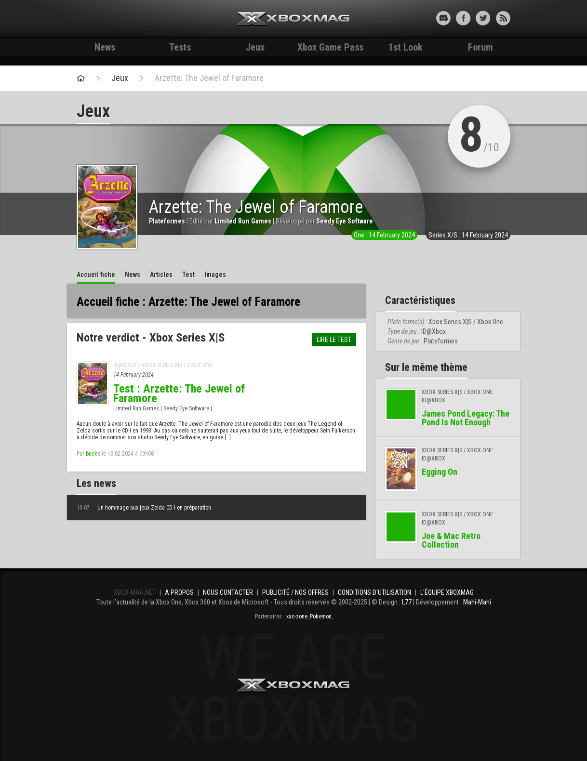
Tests (180, 47)
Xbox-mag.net (293, 19)
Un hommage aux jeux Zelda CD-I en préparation (144, 507)
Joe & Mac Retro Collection (451, 540)
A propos (179, 592)
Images (215, 274)
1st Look (405, 47)
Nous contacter (228, 592)
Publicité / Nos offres (295, 592)
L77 (407, 602)
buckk (93, 453)
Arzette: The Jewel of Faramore (209, 78)
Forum (480, 47)
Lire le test (334, 339)
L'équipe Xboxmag (447, 592)
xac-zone (296, 616)
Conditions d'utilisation (374, 592)
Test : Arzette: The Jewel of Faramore (179, 393)
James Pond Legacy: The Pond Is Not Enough (465, 417)
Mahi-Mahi (477, 602)
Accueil (96, 274)
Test (188, 274)
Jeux (255, 47)
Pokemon (321, 616)
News (104, 47)
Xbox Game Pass (330, 47)
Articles (161, 274)
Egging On (439, 472)
